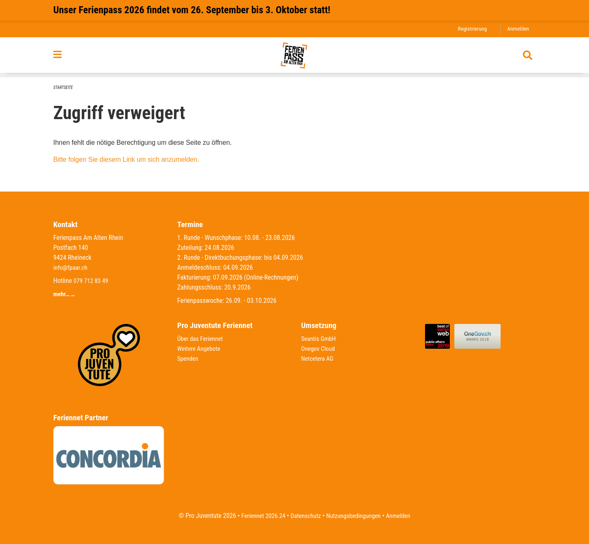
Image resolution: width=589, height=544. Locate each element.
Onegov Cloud (319, 348)
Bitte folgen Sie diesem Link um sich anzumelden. (126, 159)
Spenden (188, 358)
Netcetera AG (318, 358)
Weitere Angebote (200, 348)
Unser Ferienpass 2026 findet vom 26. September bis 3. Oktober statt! (191, 10)
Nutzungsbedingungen (355, 516)
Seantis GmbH (319, 339)
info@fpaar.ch (71, 267)
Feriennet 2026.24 (259, 516)
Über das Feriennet (201, 339)
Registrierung (469, 28)
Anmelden (517, 28)
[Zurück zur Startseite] (295, 57)
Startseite (64, 87)
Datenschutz (304, 516)
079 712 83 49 (92, 281)
